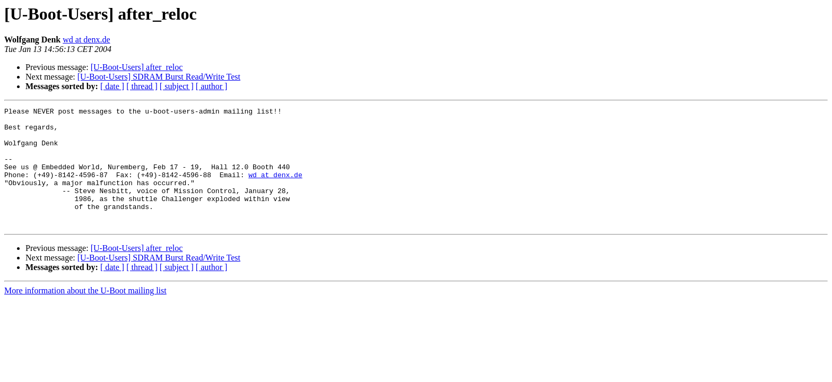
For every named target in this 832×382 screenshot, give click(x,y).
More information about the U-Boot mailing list (85, 314)
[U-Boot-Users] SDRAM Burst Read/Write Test (158, 76)
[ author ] (212, 86)
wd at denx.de (86, 39)
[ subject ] (177, 86)
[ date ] (112, 86)
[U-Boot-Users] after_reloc (137, 67)
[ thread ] (142, 86)
